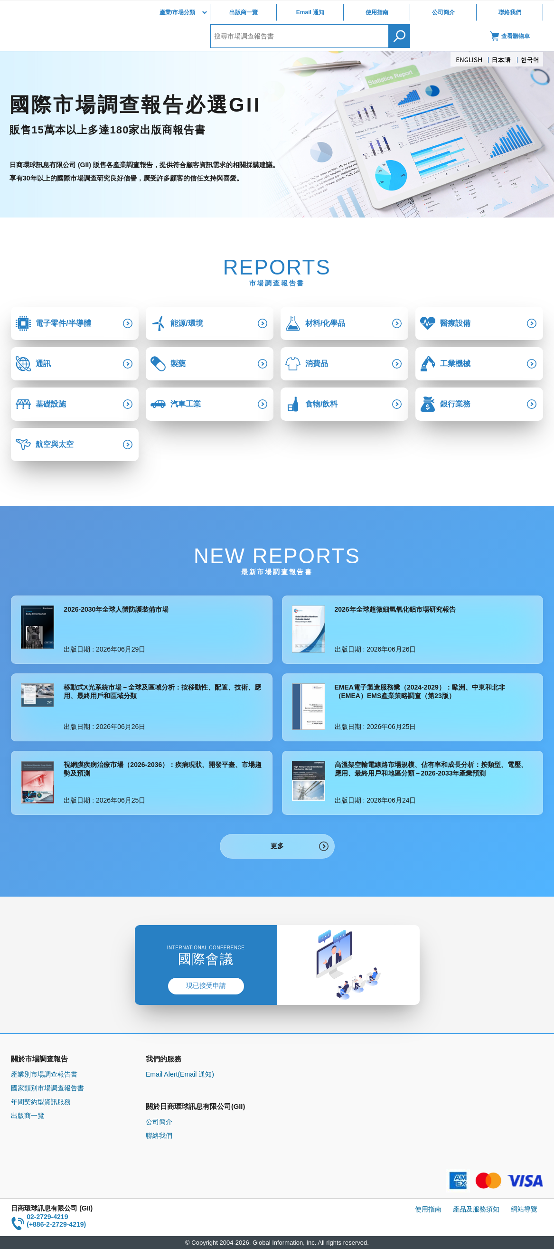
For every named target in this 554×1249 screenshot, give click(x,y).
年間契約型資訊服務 (41, 1102)
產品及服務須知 (476, 1209)
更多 (277, 846)
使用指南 (377, 12)
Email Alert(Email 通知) (180, 1074)
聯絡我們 (509, 12)
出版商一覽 (243, 12)
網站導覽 (524, 1209)
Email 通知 (310, 12)
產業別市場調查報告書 (44, 1074)
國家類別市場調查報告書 (47, 1088)
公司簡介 (443, 12)
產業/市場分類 (177, 12)
